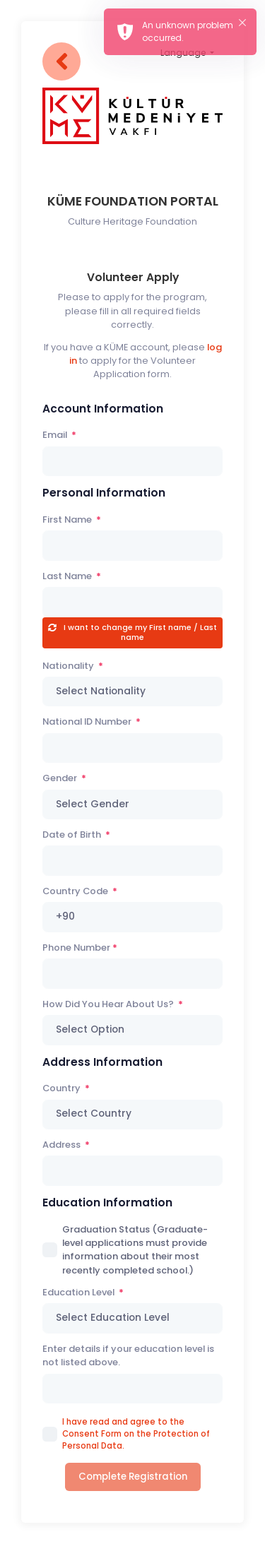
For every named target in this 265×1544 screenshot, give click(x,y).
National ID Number (88, 721)
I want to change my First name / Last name (139, 632)
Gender (60, 778)
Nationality (69, 665)
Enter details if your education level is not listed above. (128, 1355)
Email (55, 434)
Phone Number (76, 947)
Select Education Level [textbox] (113, 1317)
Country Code (76, 891)
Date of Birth (72, 834)
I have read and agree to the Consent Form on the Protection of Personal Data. (136, 1433)
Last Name (68, 576)
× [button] (242, 22)
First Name (68, 519)
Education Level (79, 1292)
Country (62, 1088)
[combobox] (132, 692)
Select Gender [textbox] (92, 804)
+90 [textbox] (65, 916)
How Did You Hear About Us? (109, 1004)
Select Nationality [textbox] (101, 691)
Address (62, 1144)
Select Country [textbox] (93, 1113)
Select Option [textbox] (90, 1029)
